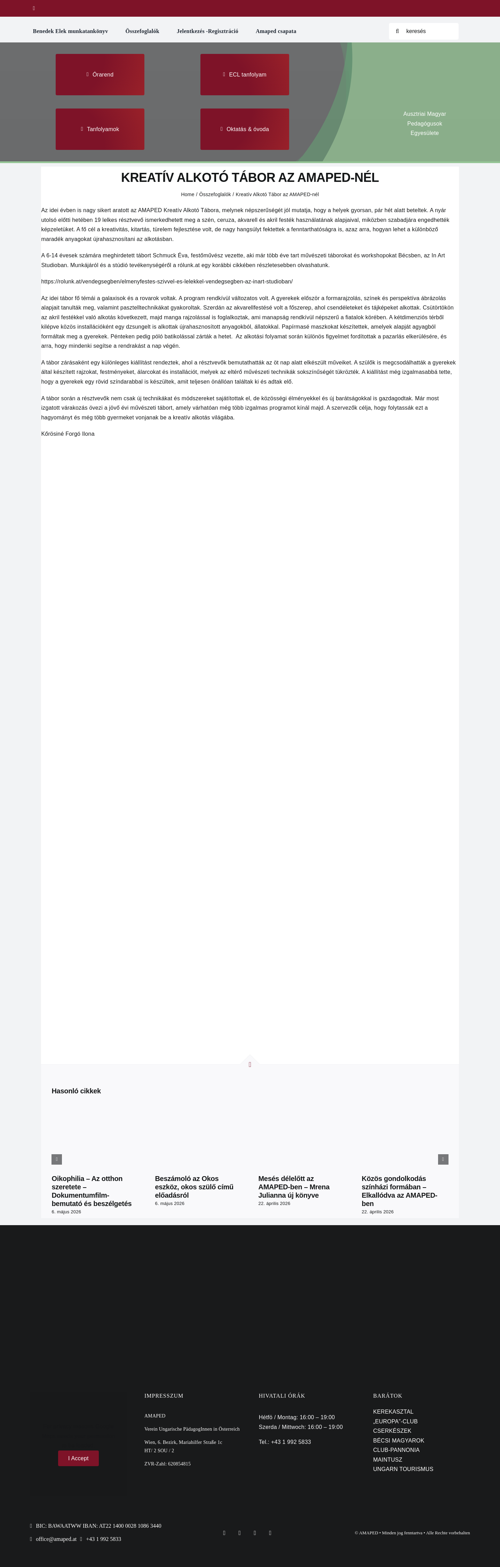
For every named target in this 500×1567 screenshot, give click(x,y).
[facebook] (34, 8)
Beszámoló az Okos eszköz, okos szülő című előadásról (194, 1187)
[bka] (250, 1256)
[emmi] (63, 1256)
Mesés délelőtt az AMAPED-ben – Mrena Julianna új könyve (294, 1187)
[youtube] (270, 1533)
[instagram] (255, 1533)
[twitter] (240, 1533)
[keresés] (424, 31)
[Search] (397, 31)
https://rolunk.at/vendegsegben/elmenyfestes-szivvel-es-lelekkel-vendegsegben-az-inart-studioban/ (167, 281)
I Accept (78, 1458)
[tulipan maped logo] (250, 4)
